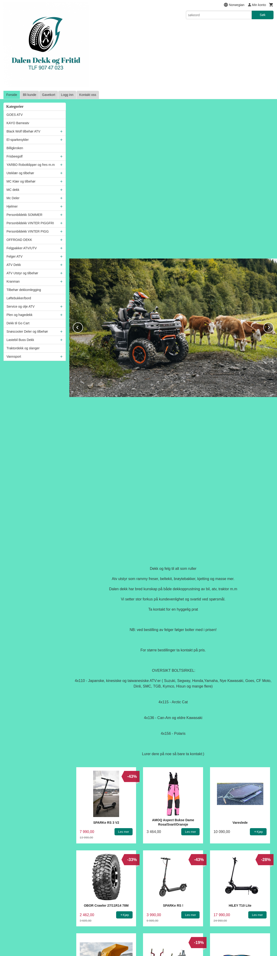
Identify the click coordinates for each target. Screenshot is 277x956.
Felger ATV (14, 256)
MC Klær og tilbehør (20, 181)
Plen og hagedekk (19, 315)
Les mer (181, 934)
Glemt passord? (193, 862)
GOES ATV (14, 115)
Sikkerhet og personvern (151, 905)
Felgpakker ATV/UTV (21, 248)
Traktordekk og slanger (23, 348)
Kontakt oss (87, 95)
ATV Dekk (13, 265)
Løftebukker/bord (18, 298)
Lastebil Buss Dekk (20, 340)
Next (273, 180)
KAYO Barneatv (17, 123)
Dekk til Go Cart (17, 323)
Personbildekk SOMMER (24, 215)
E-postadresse (152, 825)
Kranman (13, 281)
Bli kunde (29, 95)
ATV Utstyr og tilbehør (22, 273)
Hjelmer (12, 206)
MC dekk (12, 190)
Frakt (90, 905)
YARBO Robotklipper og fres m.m (30, 165)
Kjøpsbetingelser (113, 905)
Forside (11, 95)
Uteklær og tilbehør (20, 173)
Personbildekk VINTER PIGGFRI (30, 223)
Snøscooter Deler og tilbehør (27, 331)
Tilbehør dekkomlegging (23, 290)
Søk (262, 15)
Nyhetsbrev (185, 905)
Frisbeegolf (14, 156)
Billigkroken (14, 148)
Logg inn (67, 95)
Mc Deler (12, 198)
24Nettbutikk (147, 947)
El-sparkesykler (17, 140)
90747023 (157, 915)
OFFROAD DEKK (19, 240)
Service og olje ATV (20, 306)
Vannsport (13, 356)
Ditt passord (150, 842)
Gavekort (48, 95)
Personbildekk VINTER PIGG (27, 231)
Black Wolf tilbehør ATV (23, 131)
